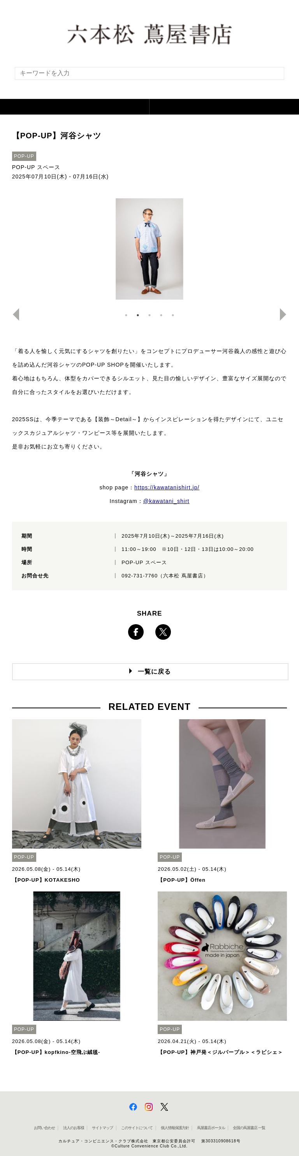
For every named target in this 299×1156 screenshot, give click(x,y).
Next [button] (286, 314)
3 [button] (149, 315)
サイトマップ (102, 1128)
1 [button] (126, 315)
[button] (75, 107)
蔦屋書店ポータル (211, 1128)
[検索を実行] (273, 75)
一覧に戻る (154, 671)
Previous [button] (13, 314)
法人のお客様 (73, 1128)
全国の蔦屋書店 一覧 (249, 1128)
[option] (149, 249)
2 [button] (138, 315)
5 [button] (173, 315)
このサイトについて (137, 1128)
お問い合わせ (44, 1128)
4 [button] (161, 315)
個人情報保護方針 (175, 1128)
